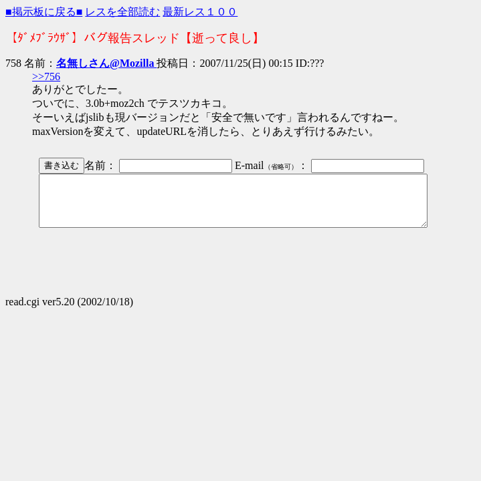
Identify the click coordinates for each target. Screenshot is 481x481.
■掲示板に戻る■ (43, 11)
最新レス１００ (200, 11)
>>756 (46, 76)
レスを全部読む (122, 11)
